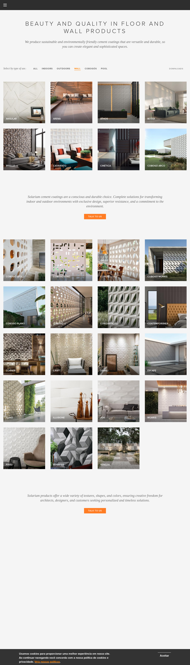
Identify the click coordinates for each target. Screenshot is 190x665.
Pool (104, 68)
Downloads (176, 68)
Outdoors (63, 68)
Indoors (47, 68)
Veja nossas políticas (47, 661)
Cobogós (91, 68)
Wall (77, 68)
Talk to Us (95, 216)
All (35, 68)
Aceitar (164, 655)
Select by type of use (14, 68)
